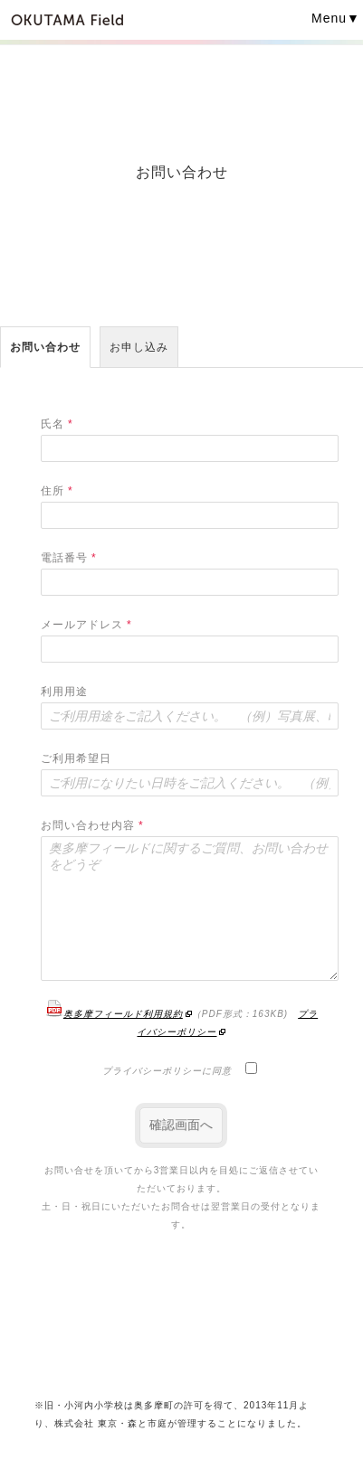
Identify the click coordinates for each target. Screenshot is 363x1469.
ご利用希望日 (76, 758)
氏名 (57, 424)
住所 (57, 491)
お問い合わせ (45, 347)
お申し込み (139, 347)
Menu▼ (335, 18)
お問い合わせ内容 (92, 825)
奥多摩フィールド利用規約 (114, 1014)
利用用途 (64, 691)
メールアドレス (86, 624)
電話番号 (69, 557)
